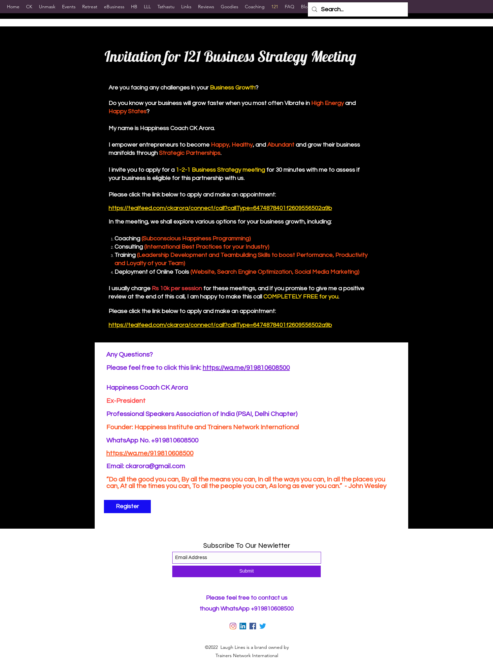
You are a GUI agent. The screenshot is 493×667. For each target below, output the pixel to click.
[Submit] (246, 571)
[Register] (127, 506)
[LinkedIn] (243, 626)
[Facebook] (252, 626)
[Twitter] (262, 626)
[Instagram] (233, 626)
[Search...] (357, 9)
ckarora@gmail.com (155, 466)
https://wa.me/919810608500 (246, 368)
